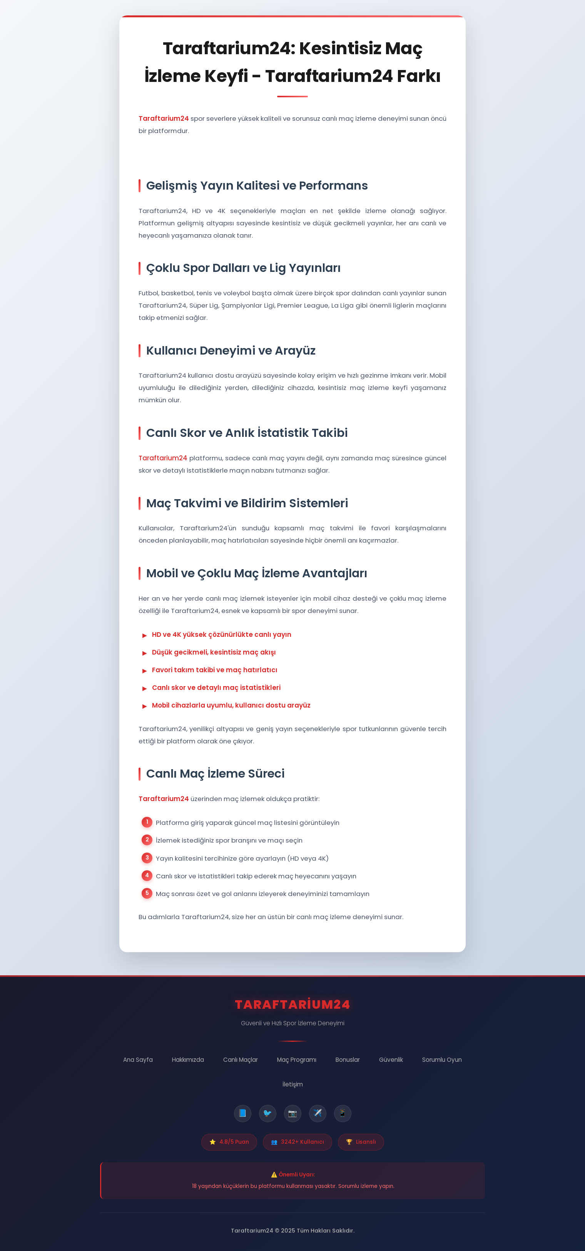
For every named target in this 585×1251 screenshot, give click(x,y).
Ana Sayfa (138, 1060)
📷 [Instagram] (292, 1113)
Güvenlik (391, 1060)
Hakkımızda (188, 1060)
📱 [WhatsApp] (342, 1113)
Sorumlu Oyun (442, 1060)
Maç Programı (296, 1060)
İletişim (292, 1084)
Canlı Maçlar (240, 1060)
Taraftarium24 (163, 458)
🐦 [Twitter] (267, 1113)
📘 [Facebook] (242, 1113)
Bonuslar (348, 1060)
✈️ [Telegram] (317, 1113)
